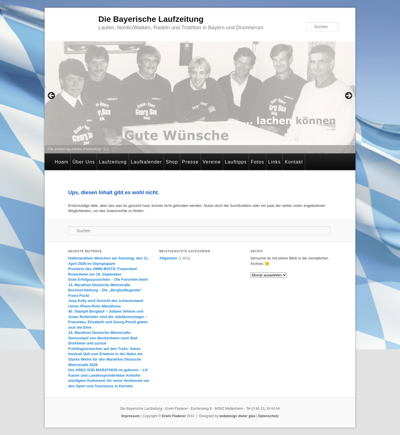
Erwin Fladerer (174, 416)
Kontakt (294, 161)
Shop (172, 161)
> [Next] (348, 96)
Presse (190, 161)
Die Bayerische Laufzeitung (151, 19)
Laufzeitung (113, 161)
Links (274, 161)
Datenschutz (268, 416)
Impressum (130, 416)
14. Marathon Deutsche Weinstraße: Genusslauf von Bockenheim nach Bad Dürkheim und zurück (103, 337)
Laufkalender (146, 161)
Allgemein (168, 258)
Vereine (212, 161)
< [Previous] (51, 96)
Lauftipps (236, 161)
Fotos (257, 161)
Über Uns (84, 161)
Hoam (61, 161)
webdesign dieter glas (237, 416)
